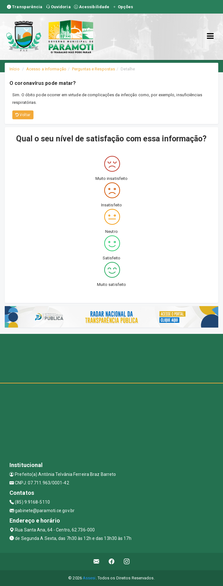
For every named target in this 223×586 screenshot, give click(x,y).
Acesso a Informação (46, 69)
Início (14, 69)
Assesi (89, 578)
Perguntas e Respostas (93, 69)
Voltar (22, 115)
